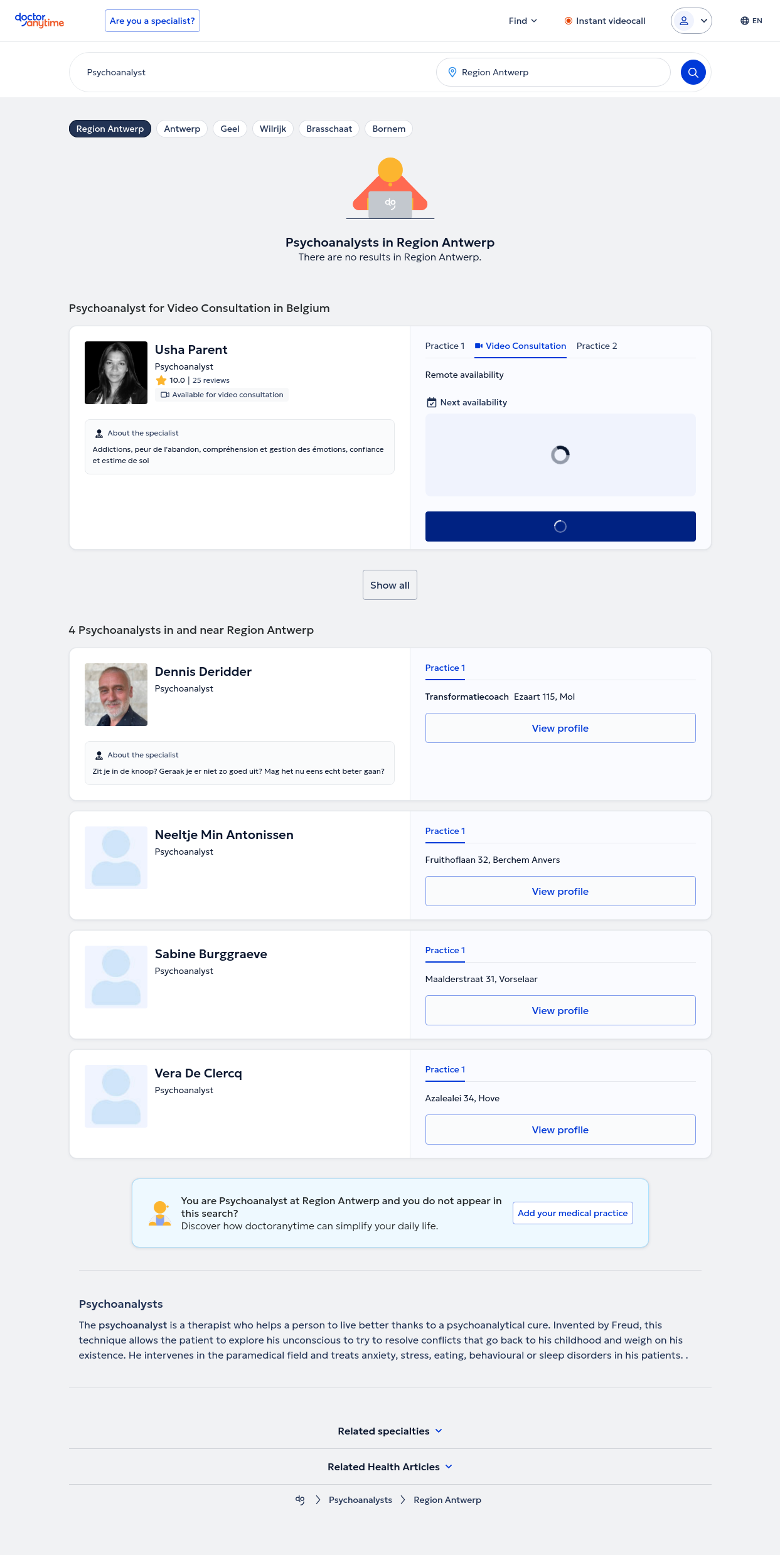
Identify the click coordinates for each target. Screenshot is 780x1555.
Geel (229, 128)
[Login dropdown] (691, 21)
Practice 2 (597, 345)
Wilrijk (273, 128)
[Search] (693, 72)
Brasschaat (329, 128)
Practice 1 (445, 345)
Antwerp (182, 128)
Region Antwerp (110, 128)
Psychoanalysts (360, 1500)
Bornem (388, 128)
